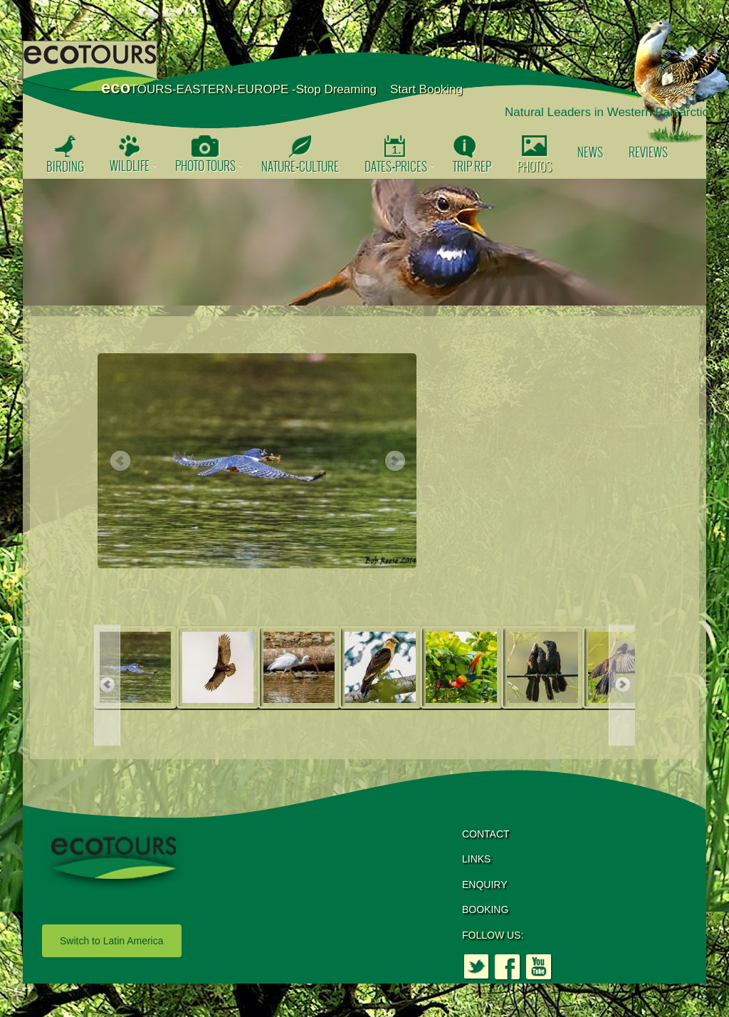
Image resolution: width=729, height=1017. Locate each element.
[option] (364, 242)
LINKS (476, 859)
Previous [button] (119, 461)
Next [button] (394, 461)
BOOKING (485, 909)
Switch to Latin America (112, 940)
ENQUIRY (485, 884)
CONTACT (486, 834)
